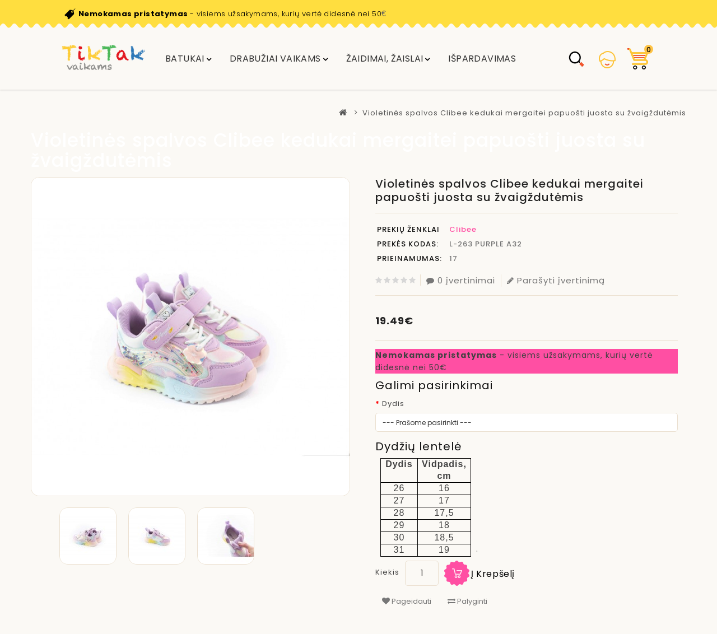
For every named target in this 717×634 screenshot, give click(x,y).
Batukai (184, 58)
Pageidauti (406, 601)
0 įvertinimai (460, 280)
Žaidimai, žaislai (384, 58)
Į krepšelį (493, 573)
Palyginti (467, 601)
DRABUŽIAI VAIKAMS (275, 58)
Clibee (463, 229)
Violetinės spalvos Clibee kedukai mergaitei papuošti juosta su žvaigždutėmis (524, 113)
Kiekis (387, 572)
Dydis (393, 403)
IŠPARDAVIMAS (482, 58)
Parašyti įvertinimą (556, 280)
